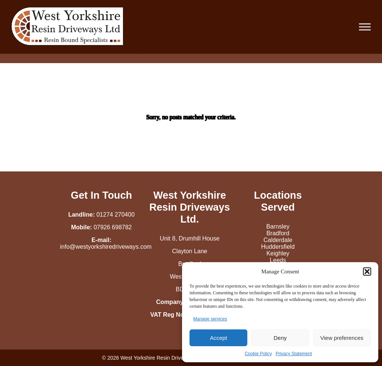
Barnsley (277, 226)
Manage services (210, 319)
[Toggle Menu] (365, 26)
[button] (367, 271)
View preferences (342, 338)
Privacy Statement (294, 353)
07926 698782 (113, 227)
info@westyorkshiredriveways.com (106, 247)
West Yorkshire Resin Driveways (157, 358)
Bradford (277, 233)
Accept (218, 338)
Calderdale (277, 240)
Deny (279, 338)
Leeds (278, 260)
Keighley (277, 253)
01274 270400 (115, 214)
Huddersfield (278, 247)
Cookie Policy (258, 353)
